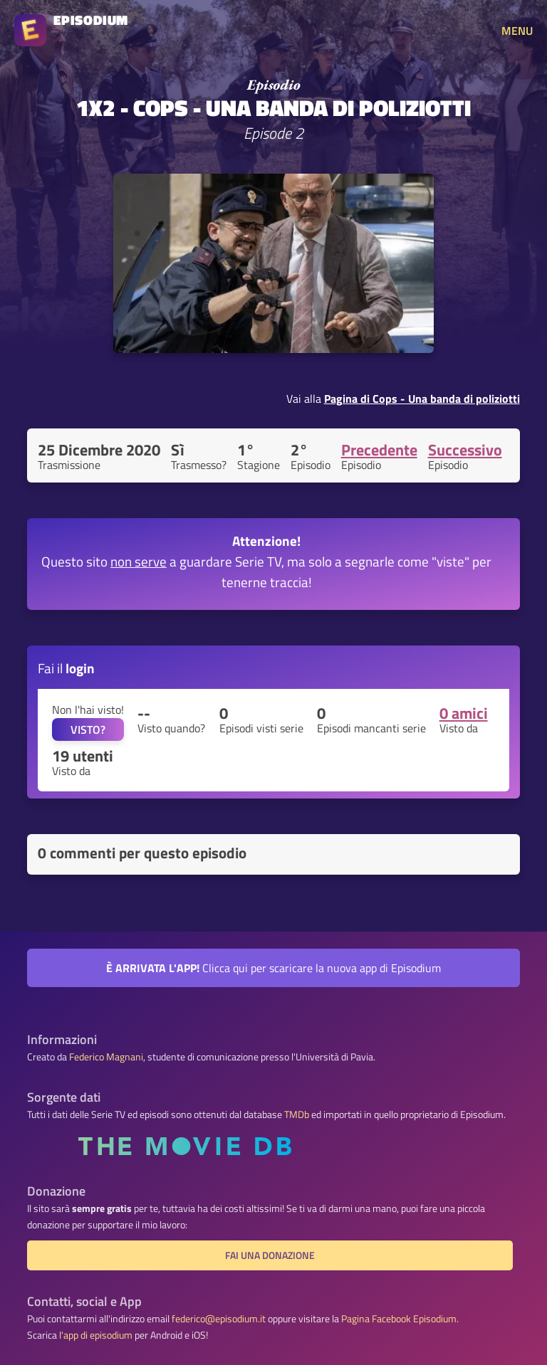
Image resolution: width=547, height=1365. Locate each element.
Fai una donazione (270, 1255)
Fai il (66, 668)
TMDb (296, 1114)
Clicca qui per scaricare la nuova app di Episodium (273, 967)
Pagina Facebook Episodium (399, 1319)
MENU (517, 30)
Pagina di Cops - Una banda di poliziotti (422, 398)
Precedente (379, 450)
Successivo (465, 450)
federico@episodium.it (219, 1319)
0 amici (463, 713)
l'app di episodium (95, 1335)
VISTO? (88, 729)
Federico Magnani (106, 1057)
